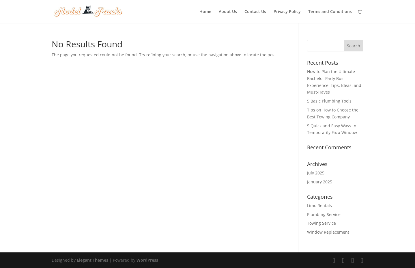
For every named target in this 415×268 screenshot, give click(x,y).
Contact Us (255, 12)
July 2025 (315, 173)
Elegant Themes (92, 260)
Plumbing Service (324, 214)
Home (205, 12)
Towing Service (321, 223)
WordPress (147, 260)
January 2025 (319, 182)
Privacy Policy (287, 12)
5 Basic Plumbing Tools (330, 101)
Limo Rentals (319, 205)
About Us (228, 12)
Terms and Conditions (330, 12)
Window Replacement (328, 232)
